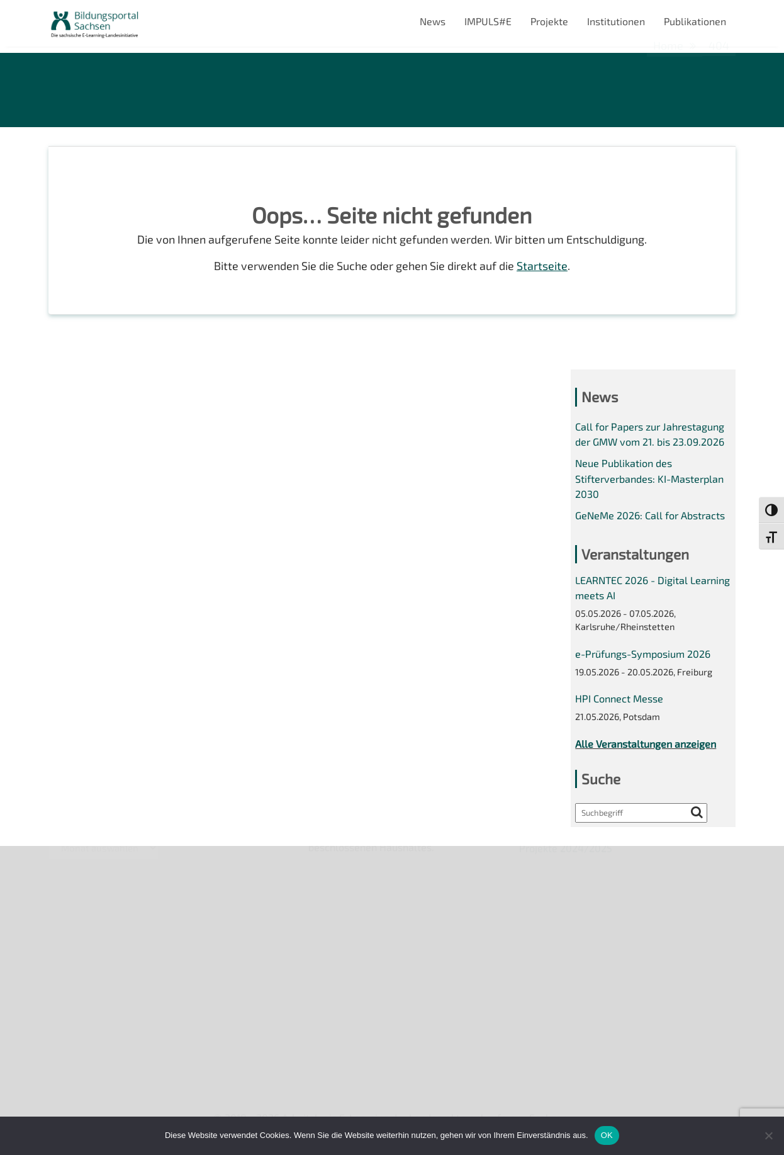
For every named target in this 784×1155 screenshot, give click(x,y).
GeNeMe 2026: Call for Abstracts (650, 515)
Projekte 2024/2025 (565, 1050)
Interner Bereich (85, 992)
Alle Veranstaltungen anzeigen (645, 744)
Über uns (68, 863)
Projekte (549, 21)
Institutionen (616, 21)
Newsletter (74, 885)
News (432, 21)
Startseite (542, 266)
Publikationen (695, 21)
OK (607, 1135)
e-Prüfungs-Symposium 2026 (642, 654)
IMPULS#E (488, 21)
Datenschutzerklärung (99, 971)
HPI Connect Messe (619, 698)
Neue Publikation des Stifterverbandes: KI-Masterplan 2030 (649, 478)
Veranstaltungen (86, 906)
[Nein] (768, 1135)
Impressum (73, 949)
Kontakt (66, 927)
